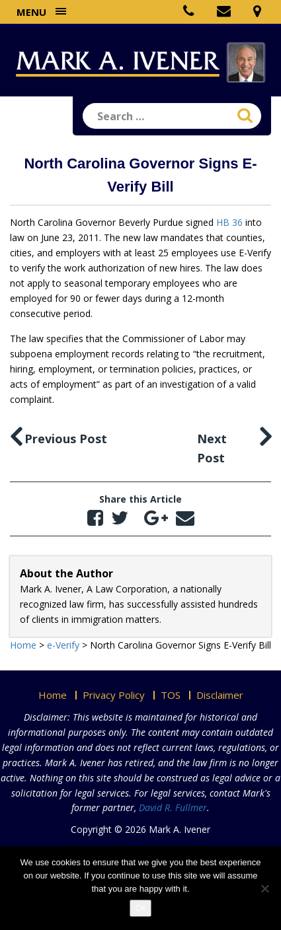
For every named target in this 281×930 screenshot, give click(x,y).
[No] (264, 888)
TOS (171, 694)
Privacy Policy (114, 694)
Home (52, 694)
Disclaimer (219, 694)
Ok (140, 908)
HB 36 (229, 222)
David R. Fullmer (173, 807)
